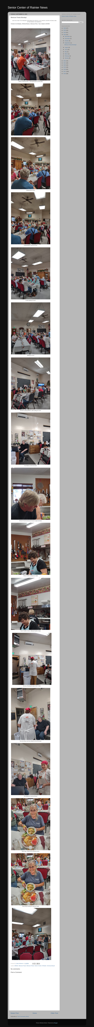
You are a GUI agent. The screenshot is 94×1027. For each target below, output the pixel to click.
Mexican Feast (22, 965)
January (67, 58)
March (66, 53)
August (66, 47)
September (67, 42)
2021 (64, 63)
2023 (64, 34)
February (67, 56)
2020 (64, 65)
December (67, 36)
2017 (64, 71)
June (66, 49)
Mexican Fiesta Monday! (70, 44)
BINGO (16, 965)
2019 (64, 67)
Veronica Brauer (51, 965)
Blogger (56, 1023)
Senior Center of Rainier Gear (69, 16)
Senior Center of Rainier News (27, 7)
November (67, 38)
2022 (64, 60)
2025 (64, 30)
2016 (64, 73)
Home (35, 1013)
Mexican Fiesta (30, 965)
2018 (64, 69)
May (66, 51)
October (67, 40)
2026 (64, 28)
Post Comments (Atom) (23, 1016)
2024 (64, 32)
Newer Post (15, 1013)
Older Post (54, 1013)
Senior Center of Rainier (40, 965)
